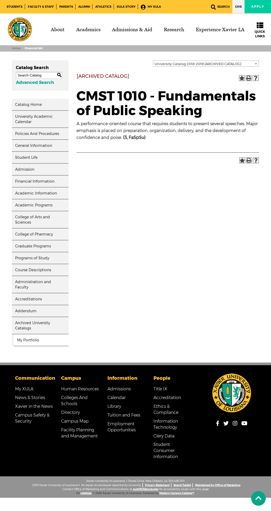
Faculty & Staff (41, 6)
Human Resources (80, 388)
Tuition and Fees (123, 415)
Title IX (160, 388)
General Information (33, 145)
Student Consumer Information (165, 450)
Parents (66, 6)
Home (16, 48)
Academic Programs (33, 205)
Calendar (116, 397)
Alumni (84, 6)
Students (14, 6)
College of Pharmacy (34, 234)
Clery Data (163, 435)
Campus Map (75, 421)
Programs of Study (32, 258)
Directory (70, 412)
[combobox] (206, 63)
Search (220, 7)
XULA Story (126, 6)
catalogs (86, 493)
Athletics (103, 6)
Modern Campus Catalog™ (176, 493)
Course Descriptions (33, 270)
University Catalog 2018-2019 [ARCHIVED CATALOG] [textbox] (198, 64)
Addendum (26, 311)
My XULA (151, 7)
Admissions (119, 388)
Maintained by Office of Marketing (217, 485)
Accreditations (28, 299)
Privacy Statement (157, 485)
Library (114, 406)
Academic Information (36, 193)
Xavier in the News (34, 406)
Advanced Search (35, 82)
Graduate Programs (33, 246)
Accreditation (167, 397)
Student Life (26, 157)
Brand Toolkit (182, 485)
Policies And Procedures (37, 133)
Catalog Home (28, 104)
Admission (24, 169)
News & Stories (30, 397)
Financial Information (35, 181)
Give (238, 6)
